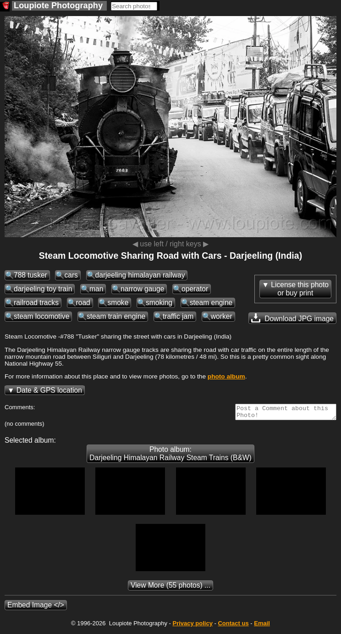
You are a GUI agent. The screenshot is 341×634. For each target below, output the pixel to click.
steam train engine (116, 316)
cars (70, 275)
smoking (159, 302)
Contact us (233, 626)
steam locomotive (41, 316)
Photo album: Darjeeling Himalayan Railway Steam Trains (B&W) (170, 456)
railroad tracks (36, 302)
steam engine (211, 302)
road (83, 302)
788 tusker (30, 275)
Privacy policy (192, 626)
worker (221, 316)
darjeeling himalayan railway (140, 275)
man (96, 289)
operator (195, 289)
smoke (117, 302)
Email (262, 626)
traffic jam (178, 316)
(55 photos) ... (170, 588)
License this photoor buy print (300, 289)
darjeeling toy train (43, 289)
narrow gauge (142, 289)
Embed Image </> (35, 608)
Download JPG (292, 318)
